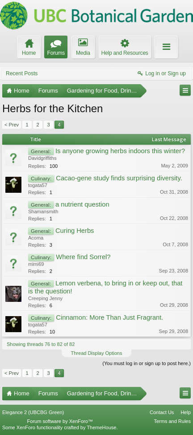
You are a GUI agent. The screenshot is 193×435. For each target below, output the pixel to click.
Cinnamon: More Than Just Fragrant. (109, 317)
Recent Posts (22, 73)
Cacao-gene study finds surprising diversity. (119, 178)
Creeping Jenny (45, 298)
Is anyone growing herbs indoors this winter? (120, 150)
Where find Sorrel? (83, 256)
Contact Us (162, 412)
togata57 (37, 185)
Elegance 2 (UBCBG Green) (33, 412)
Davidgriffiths (42, 158)
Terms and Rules (172, 421)
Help (185, 412)
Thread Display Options (96, 353)
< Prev (11, 124)
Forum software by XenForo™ (60, 421)
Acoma (35, 237)
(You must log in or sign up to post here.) (146, 363)
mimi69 (36, 264)
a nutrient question (82, 204)
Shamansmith (43, 211)
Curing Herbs (74, 230)
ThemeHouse (101, 427)
